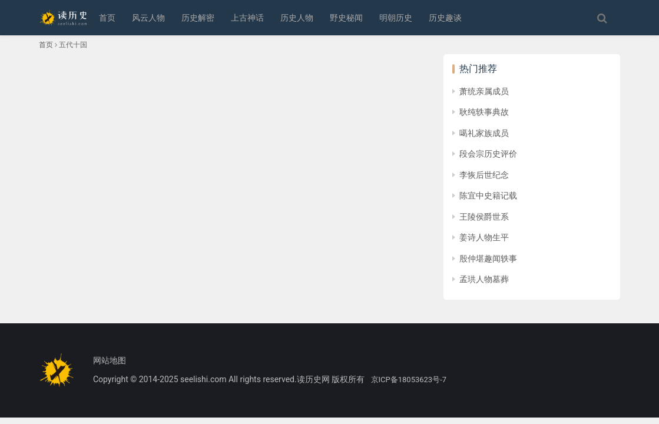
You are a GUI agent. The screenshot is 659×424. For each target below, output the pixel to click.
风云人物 (148, 17)
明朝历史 (395, 17)
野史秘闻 (346, 17)
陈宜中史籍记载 (488, 195)
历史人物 (296, 17)
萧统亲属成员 (484, 91)
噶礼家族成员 (484, 133)
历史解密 (197, 17)
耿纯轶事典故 (484, 112)
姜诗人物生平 (484, 237)
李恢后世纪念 (484, 175)
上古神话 (247, 17)
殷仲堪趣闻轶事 (488, 258)
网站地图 (109, 360)
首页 (107, 17)
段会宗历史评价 (488, 153)
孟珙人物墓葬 (484, 279)
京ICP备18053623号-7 (409, 379)
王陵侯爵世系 (484, 216)
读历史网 (313, 379)
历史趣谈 (445, 17)
